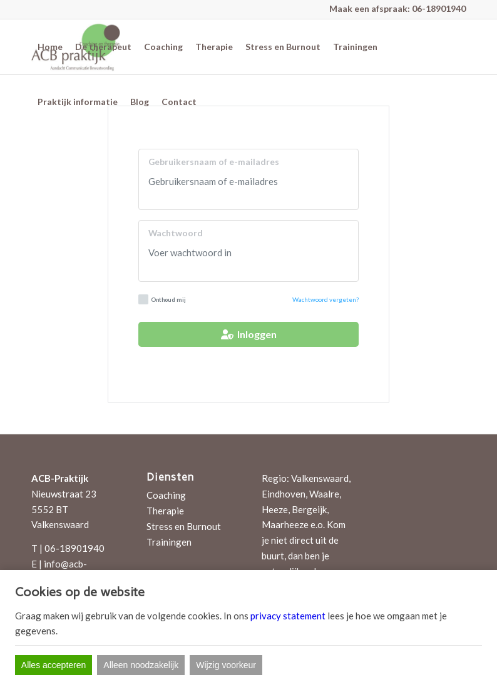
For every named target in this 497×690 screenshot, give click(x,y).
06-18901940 (439, 8)
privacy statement (287, 615)
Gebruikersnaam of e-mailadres (213, 161)
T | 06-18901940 (68, 548)
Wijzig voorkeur (226, 665)
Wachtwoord (175, 233)
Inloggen (249, 334)
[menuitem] (50, 46)
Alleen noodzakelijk (140, 665)
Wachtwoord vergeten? (325, 299)
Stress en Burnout (183, 526)
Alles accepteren (53, 665)
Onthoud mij (162, 299)
